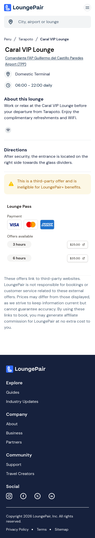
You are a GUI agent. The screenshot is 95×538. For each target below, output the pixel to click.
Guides (12, 392)
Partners (14, 442)
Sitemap (61, 529)
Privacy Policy (17, 529)
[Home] (24, 8)
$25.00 (77, 245)
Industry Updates (22, 401)
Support (13, 464)
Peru (7, 39)
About (12, 423)
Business (14, 433)
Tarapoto (25, 39)
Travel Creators (20, 473)
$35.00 (77, 258)
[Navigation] (87, 7)
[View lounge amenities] (48, 130)
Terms (42, 529)
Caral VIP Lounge (54, 39)
